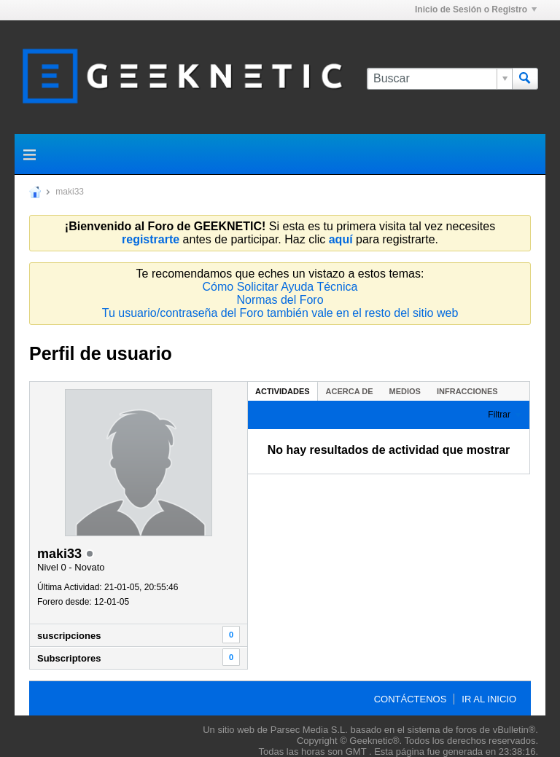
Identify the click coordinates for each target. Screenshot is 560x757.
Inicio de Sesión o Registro (476, 9)
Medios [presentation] (405, 391)
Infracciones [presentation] (467, 391)
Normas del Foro (279, 300)
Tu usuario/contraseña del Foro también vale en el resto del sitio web (280, 313)
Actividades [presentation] (282, 391)
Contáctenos (410, 699)
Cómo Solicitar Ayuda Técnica (280, 287)
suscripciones (69, 635)
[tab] (282, 391)
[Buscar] (439, 79)
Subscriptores (69, 658)
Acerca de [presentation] (349, 391)
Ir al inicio (489, 699)
